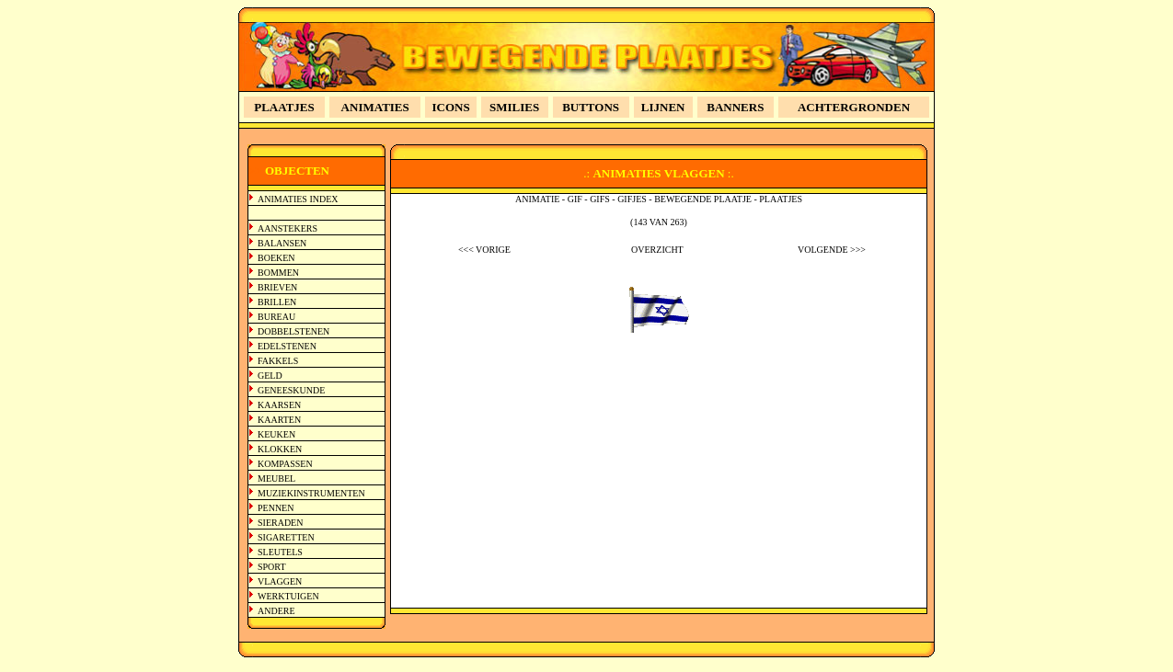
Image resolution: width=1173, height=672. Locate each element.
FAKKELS (278, 361)
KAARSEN (279, 405)
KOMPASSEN (285, 464)
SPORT (272, 567)
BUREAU (276, 317)
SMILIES (514, 107)
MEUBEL (276, 478)
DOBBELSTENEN (293, 331)
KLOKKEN (280, 449)
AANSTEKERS (287, 228)
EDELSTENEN (287, 346)
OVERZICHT (657, 250)
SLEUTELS (280, 552)
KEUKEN (276, 434)
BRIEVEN (277, 287)
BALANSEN (282, 243)
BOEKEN (276, 258)
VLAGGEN (280, 581)
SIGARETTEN (286, 537)
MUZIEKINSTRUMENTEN (311, 493)
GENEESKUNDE (291, 390)
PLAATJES (284, 107)
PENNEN (275, 508)
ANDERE (276, 611)
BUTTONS (590, 107)
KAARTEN (279, 420)
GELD (270, 375)
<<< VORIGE (484, 250)
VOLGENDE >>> (832, 250)
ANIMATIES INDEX (298, 199)
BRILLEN (277, 302)
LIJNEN (663, 107)
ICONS (451, 107)
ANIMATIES (375, 107)
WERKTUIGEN (288, 596)
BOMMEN (278, 273)
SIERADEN (280, 523)
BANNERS (735, 107)
